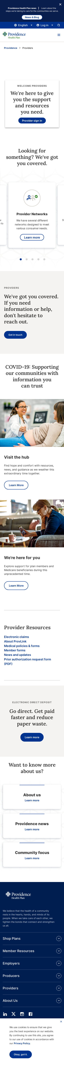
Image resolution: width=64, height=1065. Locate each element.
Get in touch (15, 334)
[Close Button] (60, 4)
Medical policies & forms (22, 646)
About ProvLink (15, 641)
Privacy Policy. (22, 1043)
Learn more (32, 237)
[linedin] (5, 1014)
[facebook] (30, 1014)
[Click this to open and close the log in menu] (45, 25)
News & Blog (32, 17)
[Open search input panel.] (58, 25)
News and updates (17, 655)
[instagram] (22, 1014)
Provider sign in (32, 120)
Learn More (16, 485)
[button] (58, 35)
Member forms (14, 650)
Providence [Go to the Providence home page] (10, 47)
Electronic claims (16, 637)
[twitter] (13, 1014)
